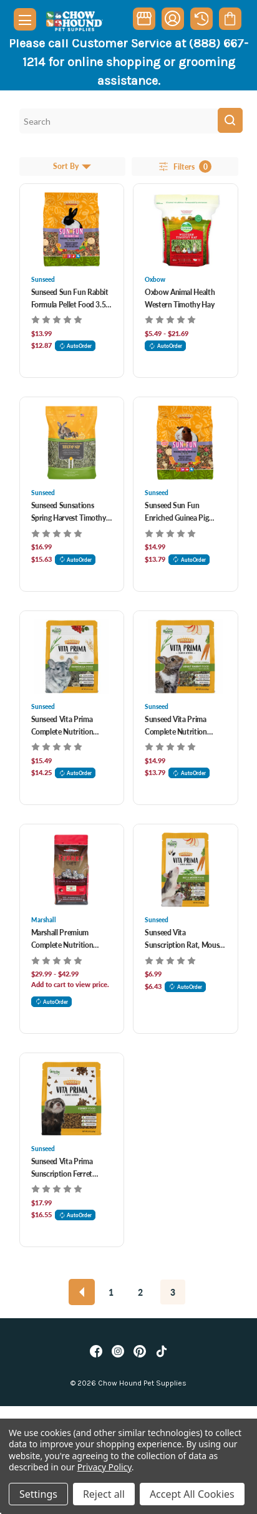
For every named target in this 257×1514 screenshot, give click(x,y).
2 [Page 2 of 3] (140, 1292)
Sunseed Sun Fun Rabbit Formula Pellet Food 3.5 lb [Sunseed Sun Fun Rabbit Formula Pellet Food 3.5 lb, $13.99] (70, 299)
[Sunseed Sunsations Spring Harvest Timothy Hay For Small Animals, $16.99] (72, 442)
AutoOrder (75, 345)
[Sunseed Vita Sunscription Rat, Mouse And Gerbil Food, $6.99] (185, 870)
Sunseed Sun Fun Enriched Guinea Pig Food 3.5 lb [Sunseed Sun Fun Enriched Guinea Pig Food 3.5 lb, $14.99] (176, 512)
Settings (38, 1494)
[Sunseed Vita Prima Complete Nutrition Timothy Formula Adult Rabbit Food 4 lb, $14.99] (185, 656)
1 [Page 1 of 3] (111, 1292)
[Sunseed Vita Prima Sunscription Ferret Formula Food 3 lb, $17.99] (72, 1098)
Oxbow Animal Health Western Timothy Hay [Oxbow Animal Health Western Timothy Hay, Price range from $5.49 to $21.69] (180, 298)
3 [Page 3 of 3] (172, 1292)
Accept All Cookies (192, 1494)
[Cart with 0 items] (230, 19)
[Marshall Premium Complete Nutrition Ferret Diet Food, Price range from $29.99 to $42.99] (72, 870)
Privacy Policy (104, 1467)
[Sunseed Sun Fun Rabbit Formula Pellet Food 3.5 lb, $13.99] (72, 229)
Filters (184, 166)
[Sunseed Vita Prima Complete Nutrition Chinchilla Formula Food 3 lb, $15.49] (72, 656)
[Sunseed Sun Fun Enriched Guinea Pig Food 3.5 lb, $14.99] (185, 442)
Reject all (104, 1494)
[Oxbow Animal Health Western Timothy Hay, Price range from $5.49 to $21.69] (185, 229)
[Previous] (81, 1292)
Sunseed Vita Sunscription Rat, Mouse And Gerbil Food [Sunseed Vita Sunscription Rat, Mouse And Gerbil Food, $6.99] (184, 939)
